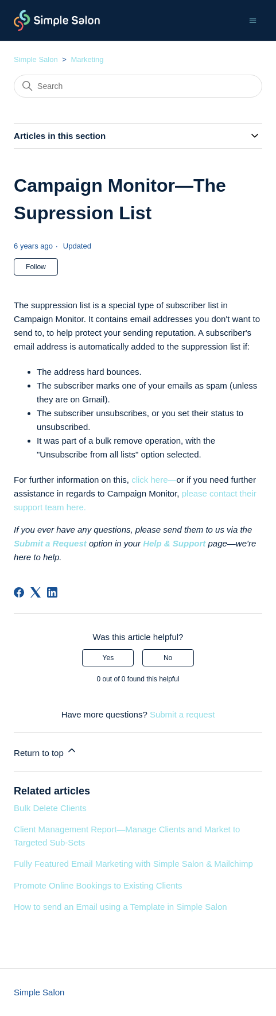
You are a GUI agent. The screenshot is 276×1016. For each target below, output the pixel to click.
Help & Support (174, 543)
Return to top (45, 751)
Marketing (87, 59)
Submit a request (182, 714)
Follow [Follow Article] (36, 267)
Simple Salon (36, 59)
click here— (153, 479)
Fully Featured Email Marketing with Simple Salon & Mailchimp (133, 863)
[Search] (138, 86)
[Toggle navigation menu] (252, 20)
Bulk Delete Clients (50, 808)
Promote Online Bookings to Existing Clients (98, 885)
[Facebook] (19, 592)
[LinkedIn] (52, 592)
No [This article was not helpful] (168, 658)
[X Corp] (35, 592)
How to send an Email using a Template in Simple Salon (120, 907)
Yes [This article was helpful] (108, 658)
